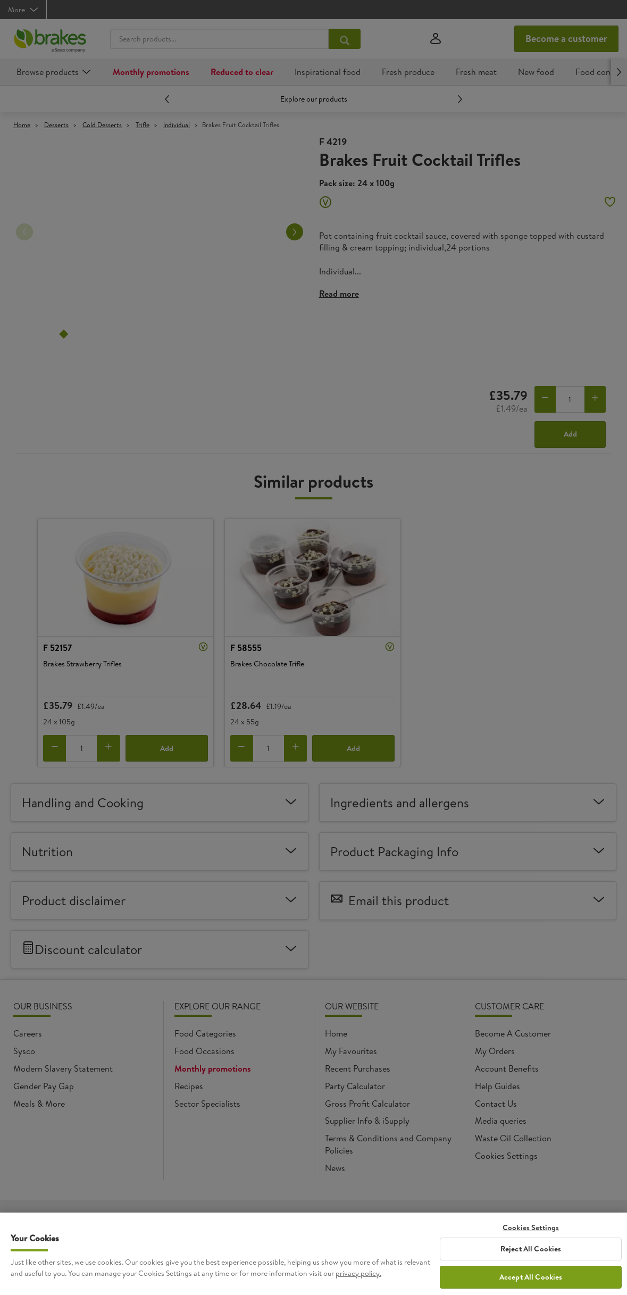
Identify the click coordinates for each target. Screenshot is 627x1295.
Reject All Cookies (531, 1259)
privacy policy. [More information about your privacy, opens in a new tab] (358, 1284)
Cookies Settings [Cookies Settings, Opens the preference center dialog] (531, 1238)
